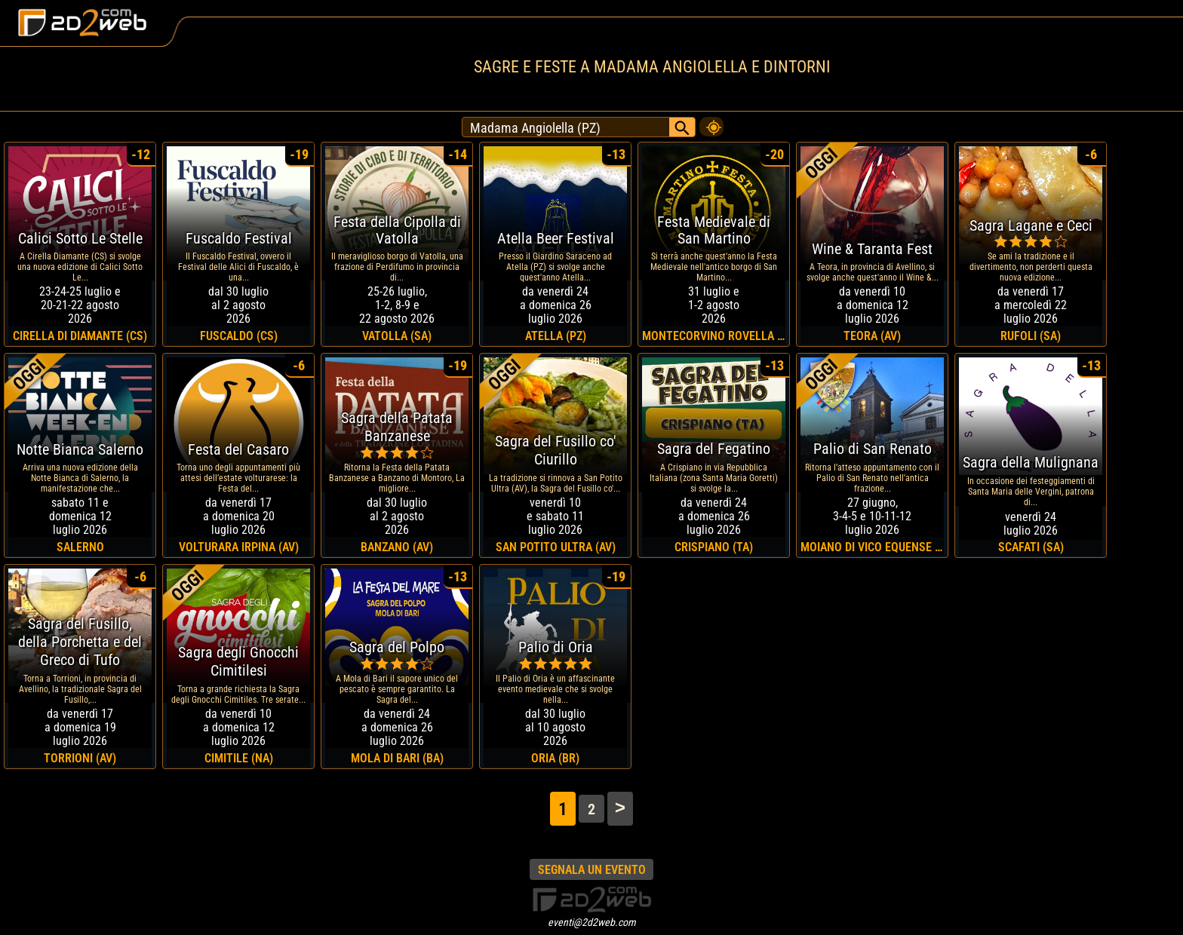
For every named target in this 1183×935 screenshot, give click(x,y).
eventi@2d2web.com (592, 922)
